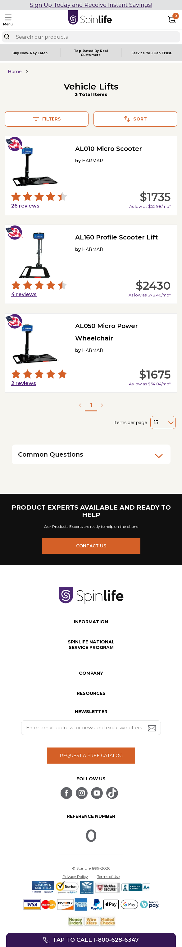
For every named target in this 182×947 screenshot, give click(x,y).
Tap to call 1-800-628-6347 (96, 939)
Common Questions (90, 455)
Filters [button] (47, 119)
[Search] (7, 36)
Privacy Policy (75, 876)
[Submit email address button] (152, 728)
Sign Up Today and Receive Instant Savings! (91, 5)
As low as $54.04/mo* (150, 383)
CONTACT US (91, 546)
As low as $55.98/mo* (150, 206)
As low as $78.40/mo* (150, 294)
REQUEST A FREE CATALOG (91, 755)
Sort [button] (135, 119)
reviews (25, 206)
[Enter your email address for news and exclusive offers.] (91, 727)
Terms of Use (108, 876)
